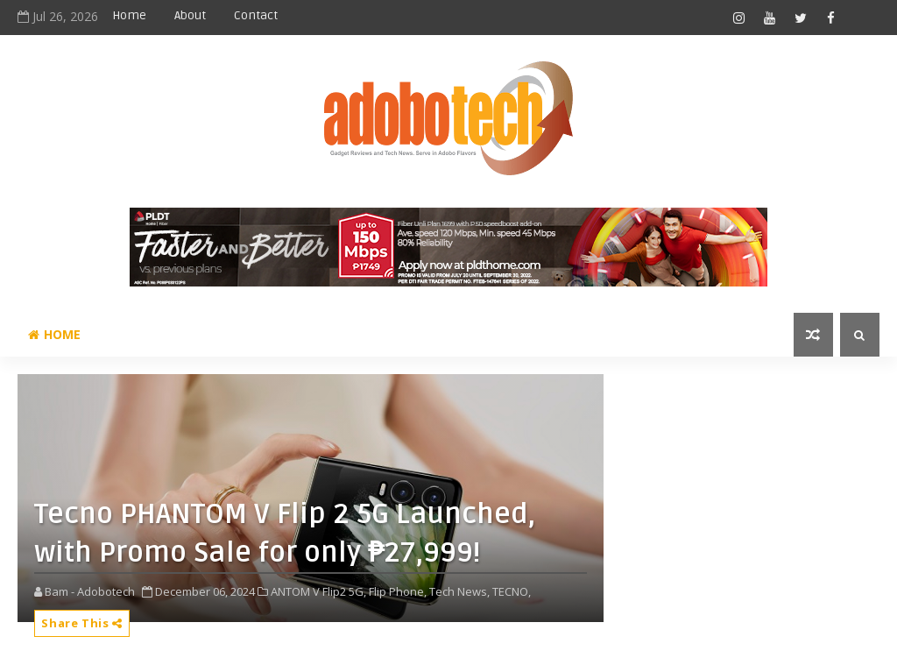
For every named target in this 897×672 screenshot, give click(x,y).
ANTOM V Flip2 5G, (318, 591)
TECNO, (511, 591)
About (190, 15)
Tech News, (459, 591)
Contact (256, 15)
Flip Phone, (398, 591)
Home (129, 15)
